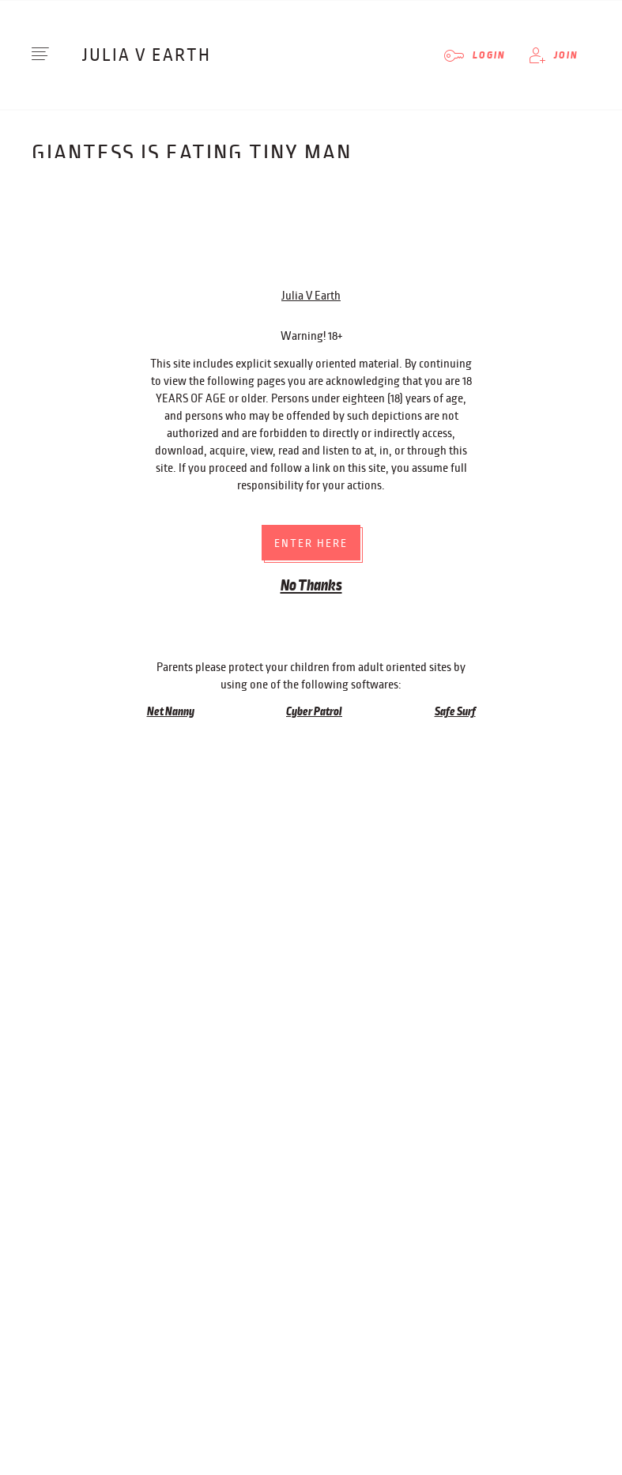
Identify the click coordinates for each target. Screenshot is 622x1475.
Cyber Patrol (314, 553)
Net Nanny (170, 553)
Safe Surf (455, 553)
